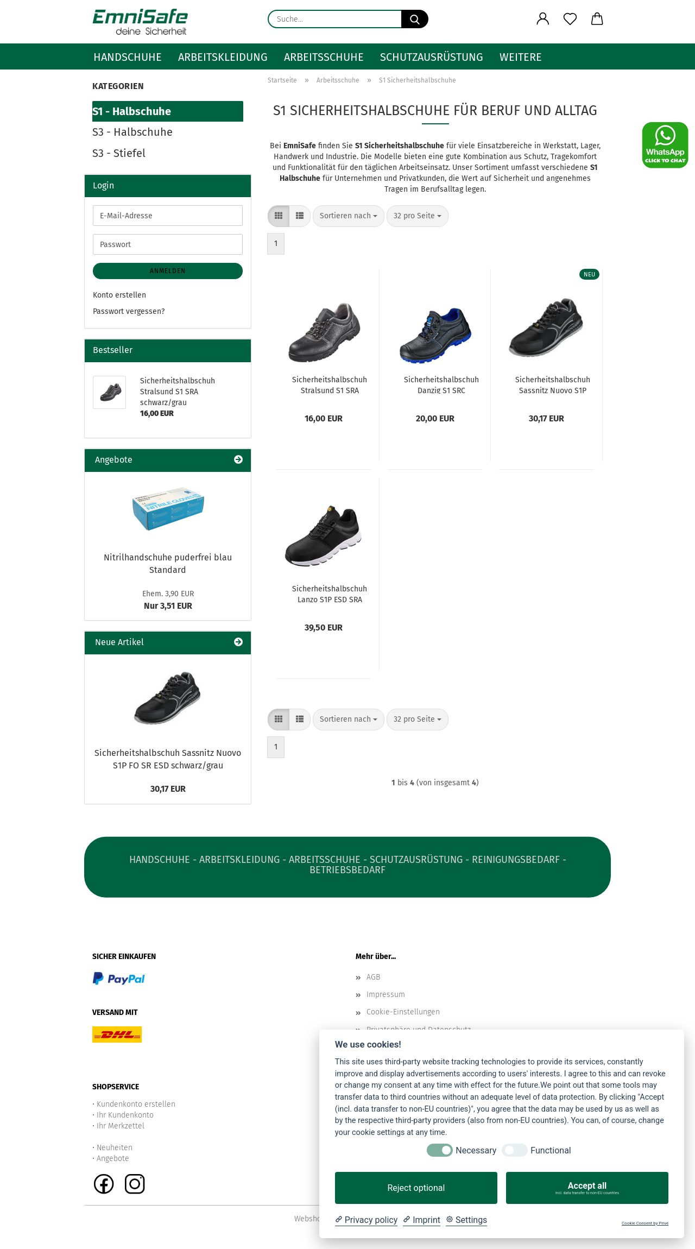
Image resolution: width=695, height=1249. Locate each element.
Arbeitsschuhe (324, 57)
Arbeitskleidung (223, 57)
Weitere (521, 57)
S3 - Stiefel (119, 153)
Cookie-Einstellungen (403, 1012)
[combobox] (348, 216)
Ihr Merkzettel (120, 1126)
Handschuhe (127, 57)
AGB (373, 977)
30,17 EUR (168, 789)
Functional (550, 1150)
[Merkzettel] (570, 19)
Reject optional (416, 1188)
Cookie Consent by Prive (645, 1223)
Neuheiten (114, 1147)
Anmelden (168, 271)
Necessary (476, 1150)
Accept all (587, 1188)
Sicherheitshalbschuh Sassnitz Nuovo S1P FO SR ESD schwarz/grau (552, 384)
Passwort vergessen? (129, 311)
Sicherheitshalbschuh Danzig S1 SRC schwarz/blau (441, 384)
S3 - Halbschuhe (132, 131)
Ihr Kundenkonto (125, 1115)
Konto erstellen (119, 295)
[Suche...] (414, 19)
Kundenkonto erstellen (136, 1104)
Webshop (310, 1218)
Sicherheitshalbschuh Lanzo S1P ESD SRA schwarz (329, 593)
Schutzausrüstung (431, 57)
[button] (543, 19)
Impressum (386, 994)
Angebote (113, 1158)
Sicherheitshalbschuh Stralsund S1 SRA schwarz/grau (329, 384)
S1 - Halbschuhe (131, 111)
